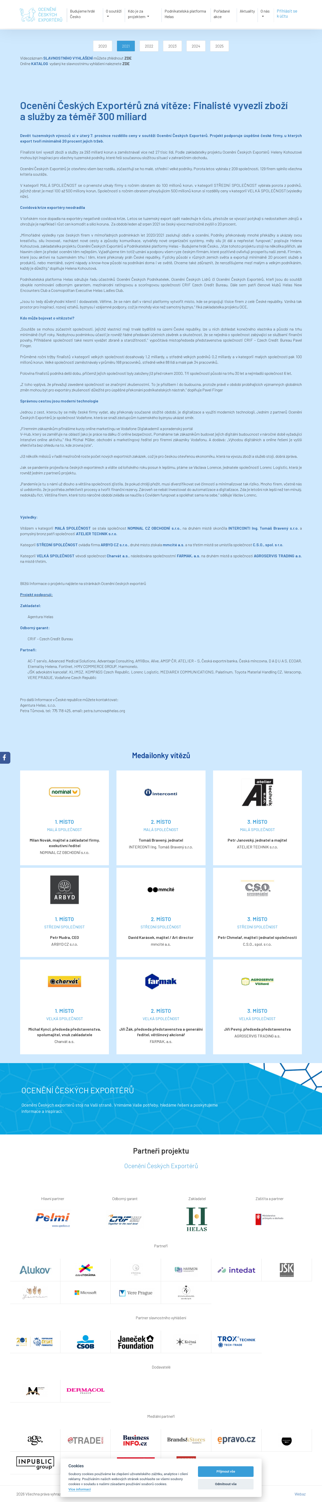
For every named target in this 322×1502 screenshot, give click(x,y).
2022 (149, 45)
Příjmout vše (226, 1471)
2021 (126, 45)
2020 (102, 45)
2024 (196, 45)
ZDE (128, 58)
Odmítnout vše (226, 1484)
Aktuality (248, 10)
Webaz (300, 1493)
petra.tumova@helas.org (104, 710)
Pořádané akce (222, 13)
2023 (172, 45)
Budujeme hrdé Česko (81, 13)
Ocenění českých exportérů (123, 583)
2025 (219, 45)
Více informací (79, 1489)
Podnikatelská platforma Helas (185, 13)
